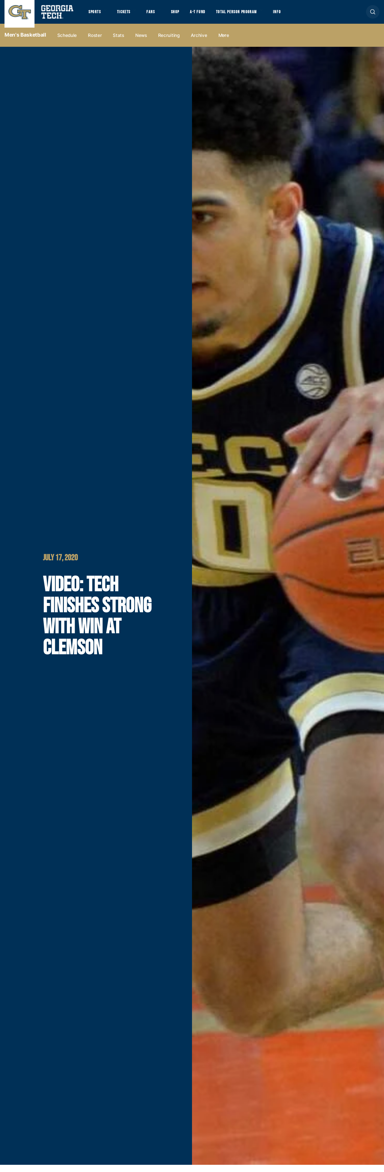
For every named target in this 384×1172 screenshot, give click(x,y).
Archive (199, 42)
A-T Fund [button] (211, 15)
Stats (118, 42)
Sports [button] (95, 15)
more (223, 42)
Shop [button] (186, 15)
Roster (95, 42)
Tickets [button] (128, 15)
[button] (373, 15)
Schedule (67, 42)
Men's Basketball (25, 42)
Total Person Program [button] (254, 15)
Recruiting (169, 42)
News (141, 42)
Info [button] (300, 15)
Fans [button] (159, 15)
